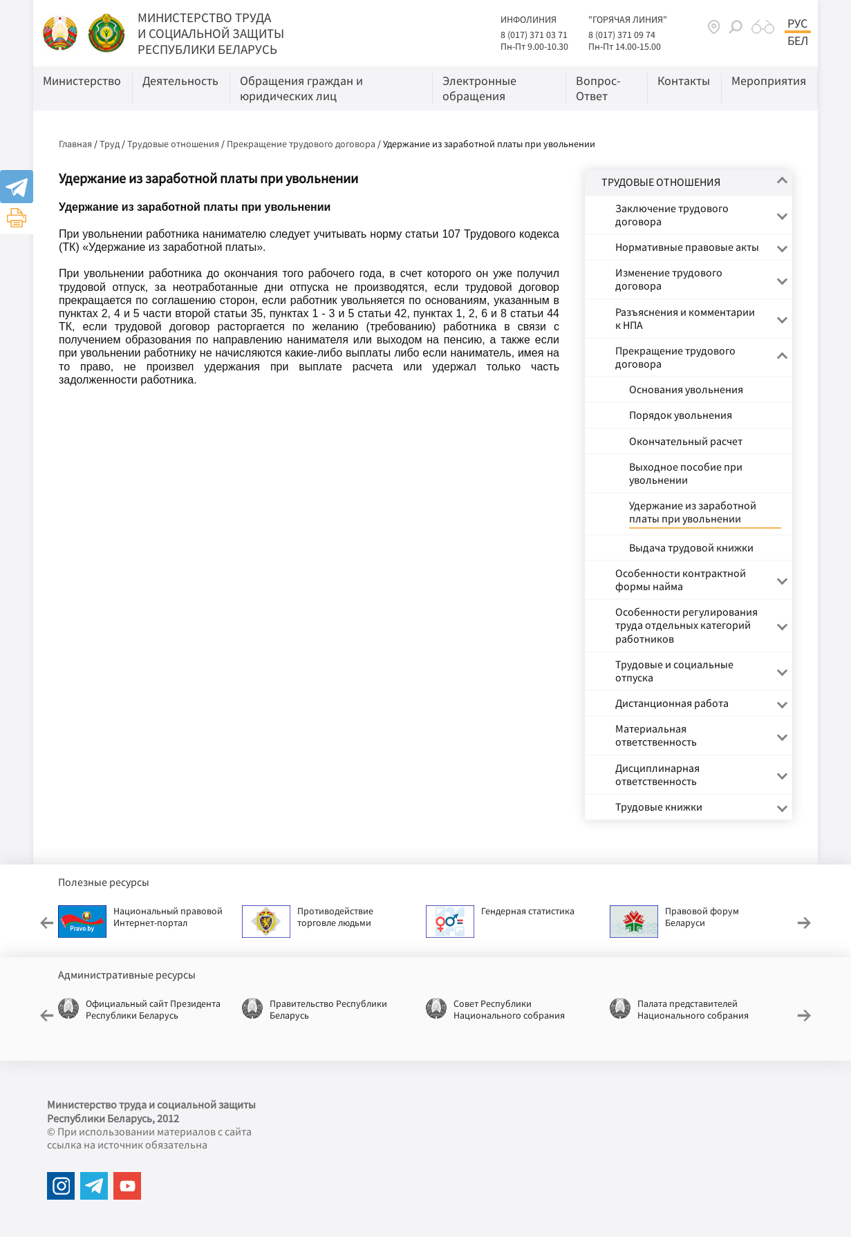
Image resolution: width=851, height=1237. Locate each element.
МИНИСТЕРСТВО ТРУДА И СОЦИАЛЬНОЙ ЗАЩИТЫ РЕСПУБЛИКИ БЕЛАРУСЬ (211, 33)
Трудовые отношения (173, 144)
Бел (797, 40)
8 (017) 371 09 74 (621, 34)
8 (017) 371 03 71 (534, 34)
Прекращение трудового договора (301, 144)
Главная (75, 144)
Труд (110, 144)
